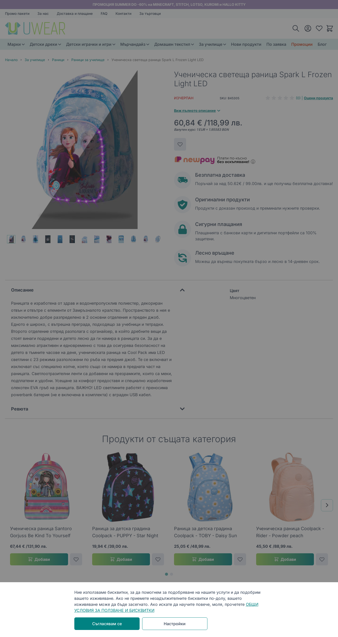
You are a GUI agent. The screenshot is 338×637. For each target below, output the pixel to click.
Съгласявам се (107, 623)
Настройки (175, 623)
